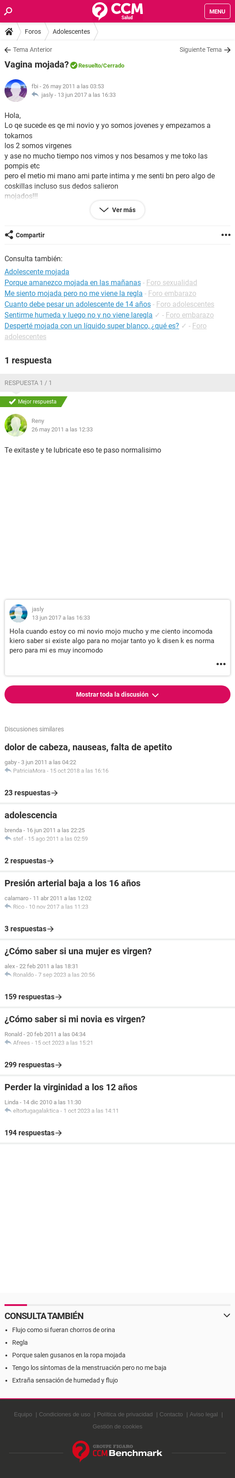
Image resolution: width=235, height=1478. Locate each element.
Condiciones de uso (64, 1414)
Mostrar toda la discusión (113, 694)
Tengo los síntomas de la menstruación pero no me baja (89, 1367)
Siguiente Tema (201, 49)
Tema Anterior (32, 49)
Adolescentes (71, 31)
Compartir (30, 235)
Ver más (123, 209)
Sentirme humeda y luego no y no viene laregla (79, 315)
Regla (20, 1342)
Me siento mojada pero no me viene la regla (74, 293)
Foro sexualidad (171, 282)
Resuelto (89, 65)
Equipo (23, 1414)
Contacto (171, 1414)
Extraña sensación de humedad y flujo (65, 1380)
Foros (33, 31)
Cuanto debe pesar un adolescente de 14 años (78, 304)
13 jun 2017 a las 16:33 (87, 94)
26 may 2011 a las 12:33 (62, 429)
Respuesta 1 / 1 (28, 382)
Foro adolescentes (185, 304)
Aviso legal (204, 1414)
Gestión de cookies (118, 1426)
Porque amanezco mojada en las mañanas (73, 282)
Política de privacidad (125, 1414)
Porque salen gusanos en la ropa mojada (69, 1355)
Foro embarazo (172, 293)
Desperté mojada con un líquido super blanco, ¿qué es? (92, 326)
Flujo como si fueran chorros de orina (63, 1329)
